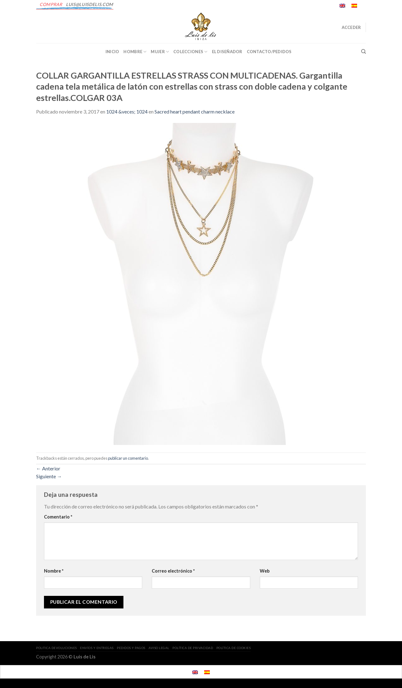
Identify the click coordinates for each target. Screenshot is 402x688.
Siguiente (49, 476)
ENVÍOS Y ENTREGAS (97, 648)
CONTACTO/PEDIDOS (269, 51)
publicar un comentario (128, 458)
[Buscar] (363, 52)
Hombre (134, 52)
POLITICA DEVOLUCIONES (56, 648)
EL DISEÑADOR (227, 51)
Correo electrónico (173, 571)
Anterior (48, 468)
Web (264, 571)
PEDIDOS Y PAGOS (131, 648)
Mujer (160, 52)
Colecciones (190, 52)
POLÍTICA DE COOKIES (233, 648)
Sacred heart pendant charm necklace (195, 111)
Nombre (53, 571)
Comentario (58, 516)
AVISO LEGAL (159, 648)
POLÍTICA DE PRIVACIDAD (192, 648)
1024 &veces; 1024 (127, 111)
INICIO (112, 51)
